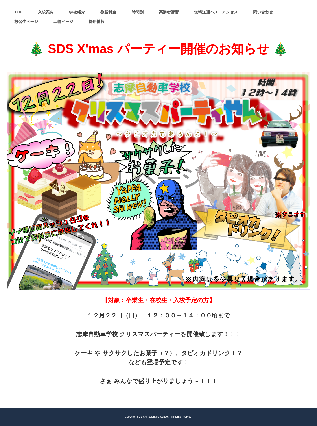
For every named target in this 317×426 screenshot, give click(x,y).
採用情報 (97, 21)
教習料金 (108, 12)
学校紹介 (77, 12)
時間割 (138, 12)
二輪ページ (63, 21)
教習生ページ (26, 21)
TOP (18, 12)
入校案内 (46, 12)
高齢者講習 (169, 12)
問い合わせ (263, 12)
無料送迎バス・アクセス (216, 12)
